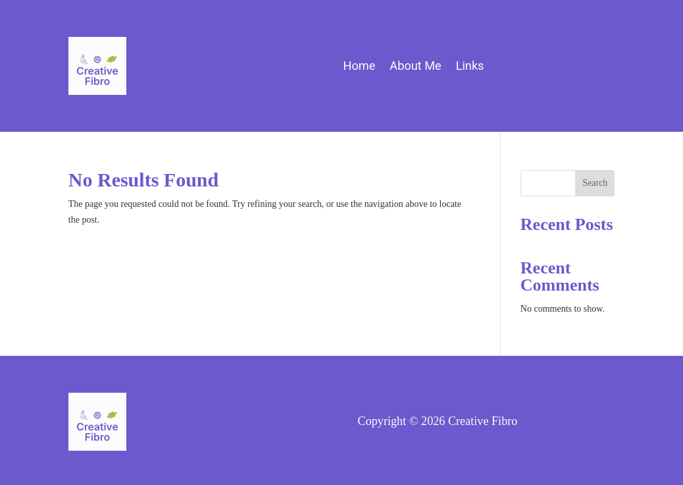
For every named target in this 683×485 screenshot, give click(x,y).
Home (359, 66)
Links (470, 66)
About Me (415, 66)
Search (594, 183)
